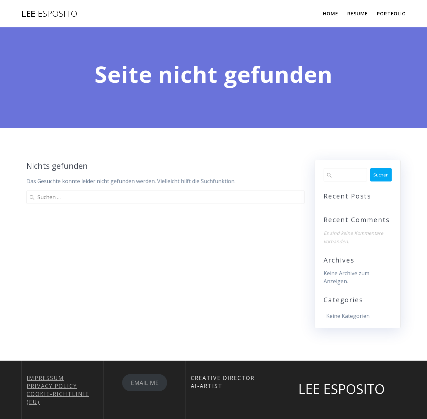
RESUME (357, 13)
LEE (49, 13)
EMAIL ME (144, 383)
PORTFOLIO (391, 13)
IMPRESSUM (45, 378)
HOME (330, 13)
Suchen (381, 175)
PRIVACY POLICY (52, 386)
